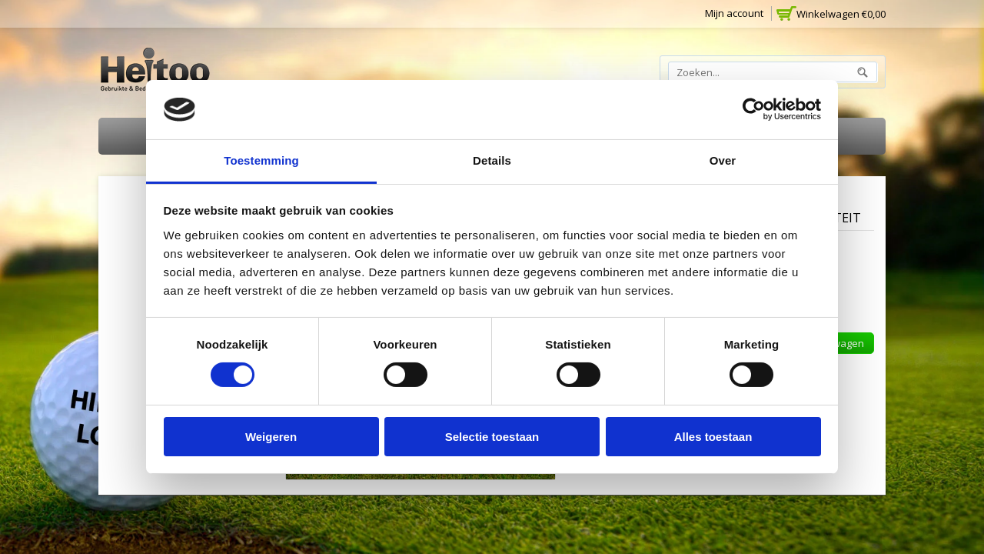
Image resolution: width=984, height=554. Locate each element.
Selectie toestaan (492, 436)
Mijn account (734, 13)
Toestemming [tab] (261, 160)
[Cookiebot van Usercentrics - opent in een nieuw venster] (753, 109)
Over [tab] (723, 160)
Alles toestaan (713, 436)
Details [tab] (492, 160)
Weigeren (271, 436)
